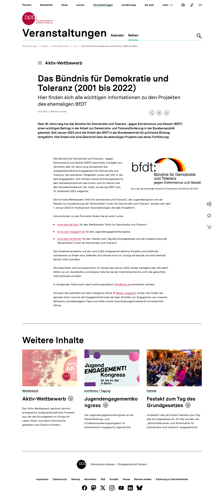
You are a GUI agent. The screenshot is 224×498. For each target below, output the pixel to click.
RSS (103, 479)
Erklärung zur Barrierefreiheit (172, 479)
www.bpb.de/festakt (69, 238)
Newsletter (90, 479)
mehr (167, 4)
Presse (126, 479)
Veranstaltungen (30, 46)
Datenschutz (60, 479)
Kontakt (114, 479)
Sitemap (75, 479)
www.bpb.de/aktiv (68, 224)
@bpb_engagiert (126, 293)
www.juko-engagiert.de (71, 231)
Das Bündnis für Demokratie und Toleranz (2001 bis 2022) (109, 46)
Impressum (42, 479)
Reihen (45, 46)
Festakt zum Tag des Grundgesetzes (171, 402)
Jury (75, 46)
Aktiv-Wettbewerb (60, 46)
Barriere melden (143, 479)
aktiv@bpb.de (122, 284)
